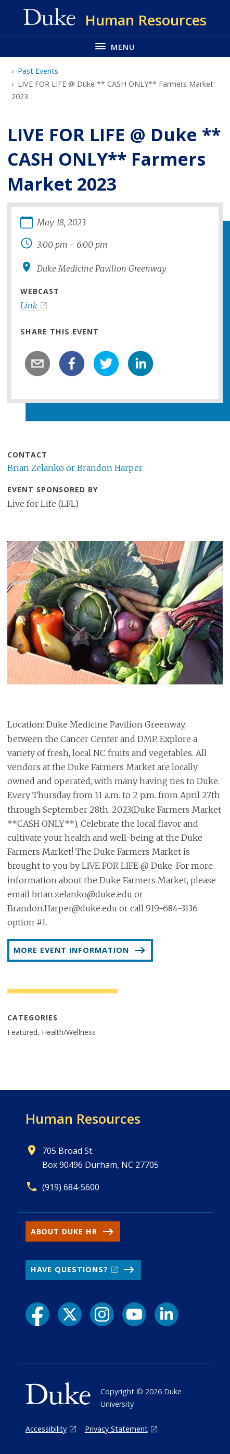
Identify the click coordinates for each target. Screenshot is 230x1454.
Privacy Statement (116, 1429)
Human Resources (82, 1118)
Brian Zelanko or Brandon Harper (75, 468)
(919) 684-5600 (70, 1187)
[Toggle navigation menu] (115, 46)
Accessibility (46, 1429)
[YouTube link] (134, 1314)
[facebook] (72, 363)
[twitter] (106, 363)
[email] (37, 363)
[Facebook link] (37, 1314)
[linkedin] (140, 363)
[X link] (70, 1314)
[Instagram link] (102, 1314)
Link (28, 305)
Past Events (38, 71)
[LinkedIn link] (166, 1314)
